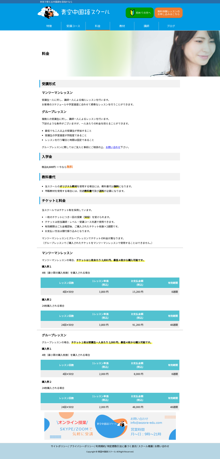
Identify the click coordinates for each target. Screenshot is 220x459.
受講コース (73, 26)
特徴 (49, 26)
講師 (146, 26)
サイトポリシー (59, 446)
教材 (122, 26)
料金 (97, 26)
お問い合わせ (113, 147)
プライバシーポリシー (82, 446)
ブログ (171, 26)
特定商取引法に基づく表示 (122, 446)
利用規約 (101, 446)
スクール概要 (145, 446)
